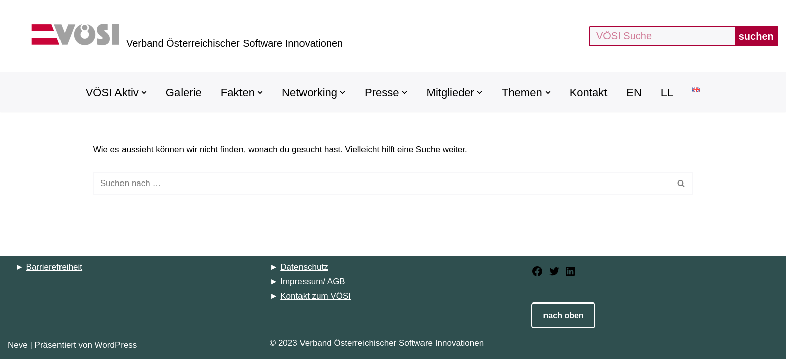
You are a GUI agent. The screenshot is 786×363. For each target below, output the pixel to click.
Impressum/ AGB (312, 285)
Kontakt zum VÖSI (315, 300)
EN (634, 92)
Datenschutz (304, 271)
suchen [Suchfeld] (756, 36)
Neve (18, 349)
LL (667, 92)
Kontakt (589, 92)
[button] (144, 92)
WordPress (116, 349)
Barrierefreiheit (54, 271)
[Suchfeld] (662, 36)
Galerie (184, 92)
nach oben (563, 319)
